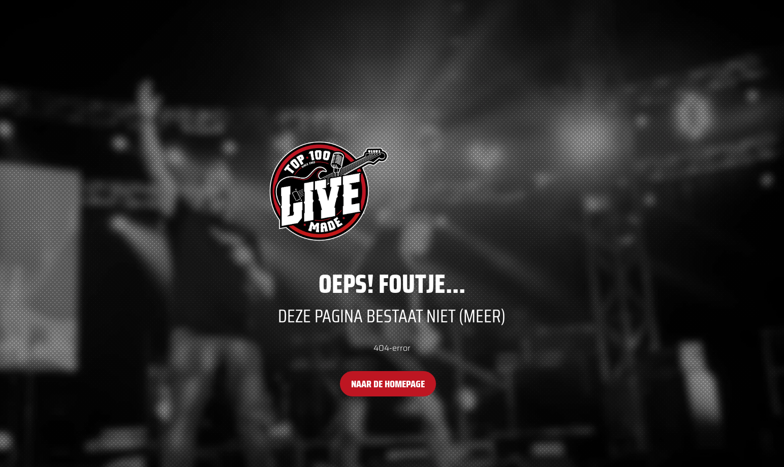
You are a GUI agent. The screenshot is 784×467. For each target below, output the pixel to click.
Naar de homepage (388, 384)
